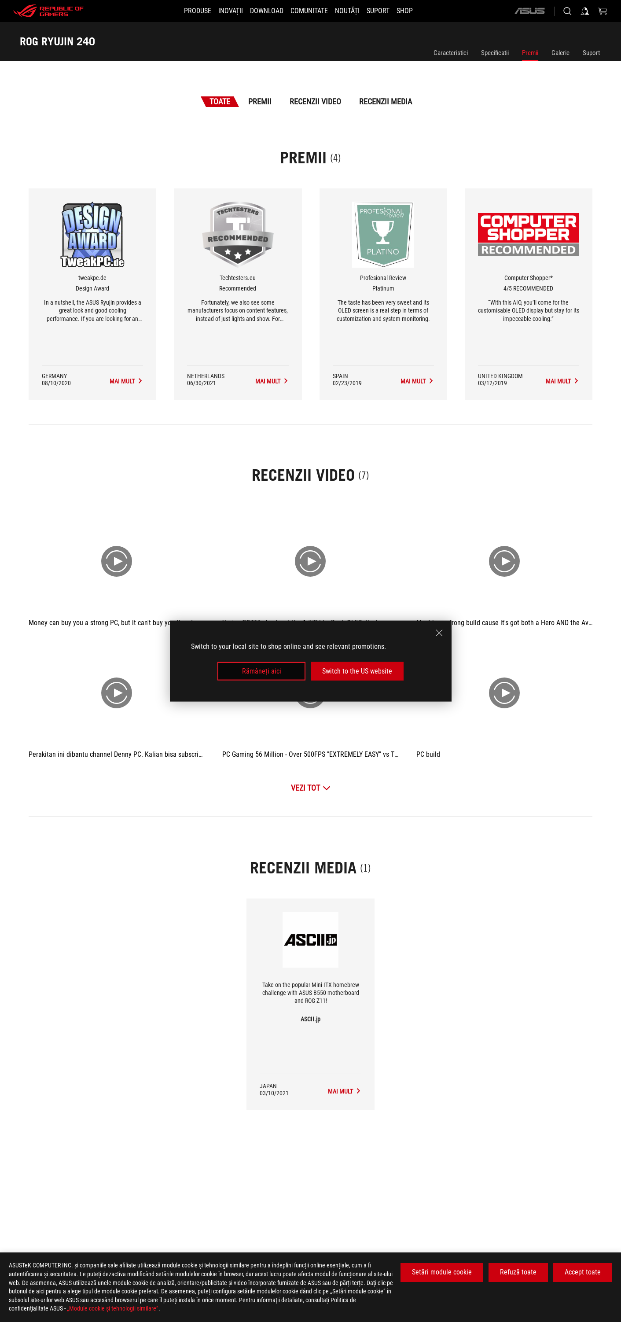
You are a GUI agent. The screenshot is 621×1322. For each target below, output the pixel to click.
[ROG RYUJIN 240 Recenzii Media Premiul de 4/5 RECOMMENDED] (562, 381)
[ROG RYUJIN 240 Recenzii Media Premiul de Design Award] (126, 381)
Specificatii (495, 53)
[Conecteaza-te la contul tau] (585, 11)
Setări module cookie (442, 1272)
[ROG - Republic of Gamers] (48, 11)
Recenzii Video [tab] (315, 101)
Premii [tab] (260, 101)
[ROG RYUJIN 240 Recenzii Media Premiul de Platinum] (417, 381)
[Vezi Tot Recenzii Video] (311, 787)
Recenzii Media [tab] (385, 101)
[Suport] (388, 11)
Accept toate (583, 1272)
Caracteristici (451, 53)
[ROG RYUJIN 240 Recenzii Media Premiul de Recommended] (272, 381)
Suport (591, 53)
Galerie (560, 53)
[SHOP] (420, 11)
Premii (530, 53)
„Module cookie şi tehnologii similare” (112, 1308)
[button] (181, 11)
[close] (439, 632)
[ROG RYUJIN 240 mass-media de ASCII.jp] (344, 1091)
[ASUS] (529, 11)
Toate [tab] (219, 101)
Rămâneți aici (261, 671)
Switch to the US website (357, 671)
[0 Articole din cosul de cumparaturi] (602, 11)
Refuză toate (518, 1272)
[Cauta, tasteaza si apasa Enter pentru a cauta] (567, 11)
